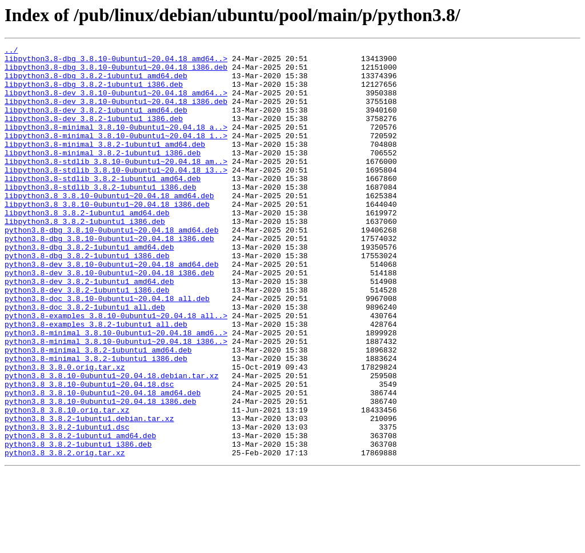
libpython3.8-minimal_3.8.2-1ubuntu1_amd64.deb (105, 164)
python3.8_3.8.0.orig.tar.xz (65, 432)
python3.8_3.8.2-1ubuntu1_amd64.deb (80, 514)
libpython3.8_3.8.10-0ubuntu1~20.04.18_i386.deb (107, 236)
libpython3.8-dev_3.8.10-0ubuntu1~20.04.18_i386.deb (116, 113)
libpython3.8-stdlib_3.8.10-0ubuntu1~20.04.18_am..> (116, 185)
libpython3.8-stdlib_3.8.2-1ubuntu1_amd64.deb (103, 206)
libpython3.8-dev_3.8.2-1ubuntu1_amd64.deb (96, 123)
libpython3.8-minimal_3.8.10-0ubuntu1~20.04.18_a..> (116, 144)
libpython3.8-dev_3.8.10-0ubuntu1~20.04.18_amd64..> (116, 103)
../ (11, 51)
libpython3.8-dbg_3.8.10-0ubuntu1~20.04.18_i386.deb (116, 72)
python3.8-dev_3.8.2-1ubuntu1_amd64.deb (89, 329)
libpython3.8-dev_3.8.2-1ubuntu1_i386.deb (94, 134)
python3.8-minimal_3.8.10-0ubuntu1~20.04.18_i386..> (116, 401)
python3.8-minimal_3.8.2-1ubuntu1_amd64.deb (98, 411)
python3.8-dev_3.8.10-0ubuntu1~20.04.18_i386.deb (109, 319)
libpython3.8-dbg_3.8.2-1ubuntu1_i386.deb (94, 92)
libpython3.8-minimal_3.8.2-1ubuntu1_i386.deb (103, 175)
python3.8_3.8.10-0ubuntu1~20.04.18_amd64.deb (103, 463)
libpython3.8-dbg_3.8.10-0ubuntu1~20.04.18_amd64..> (116, 62)
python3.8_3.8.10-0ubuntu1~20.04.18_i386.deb (100, 473)
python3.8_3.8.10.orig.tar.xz (67, 483)
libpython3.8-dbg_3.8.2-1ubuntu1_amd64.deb (96, 82)
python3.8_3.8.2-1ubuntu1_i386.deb (78, 524)
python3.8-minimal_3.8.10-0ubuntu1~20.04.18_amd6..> (116, 391)
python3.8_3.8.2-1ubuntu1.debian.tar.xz (89, 493)
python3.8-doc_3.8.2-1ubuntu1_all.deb (85, 360)
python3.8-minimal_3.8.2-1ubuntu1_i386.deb (96, 421)
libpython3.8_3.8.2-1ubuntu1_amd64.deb (87, 247)
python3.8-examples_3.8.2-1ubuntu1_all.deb (96, 380)
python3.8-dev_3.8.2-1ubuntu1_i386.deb (87, 339)
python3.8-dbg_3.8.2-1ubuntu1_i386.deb (87, 298)
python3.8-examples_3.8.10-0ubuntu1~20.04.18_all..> (116, 370)
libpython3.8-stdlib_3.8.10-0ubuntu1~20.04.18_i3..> (116, 195)
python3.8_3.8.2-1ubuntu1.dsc (67, 504)
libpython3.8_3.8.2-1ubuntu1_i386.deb (85, 257)
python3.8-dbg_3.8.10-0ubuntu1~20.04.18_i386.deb (109, 278)
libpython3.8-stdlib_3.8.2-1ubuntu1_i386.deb (100, 216)
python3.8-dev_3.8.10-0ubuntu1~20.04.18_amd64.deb (111, 308)
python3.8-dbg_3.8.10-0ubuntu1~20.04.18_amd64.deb (111, 267)
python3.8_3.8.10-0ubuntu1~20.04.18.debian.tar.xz (111, 442)
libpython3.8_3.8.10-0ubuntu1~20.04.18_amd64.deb (109, 226)
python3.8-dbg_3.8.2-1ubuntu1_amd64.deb (89, 288)
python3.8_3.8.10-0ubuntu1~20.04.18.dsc (89, 452)
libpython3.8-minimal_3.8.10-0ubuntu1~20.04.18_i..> (116, 154)
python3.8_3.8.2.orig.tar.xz (65, 535)
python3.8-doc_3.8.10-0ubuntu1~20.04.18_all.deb (107, 349)
